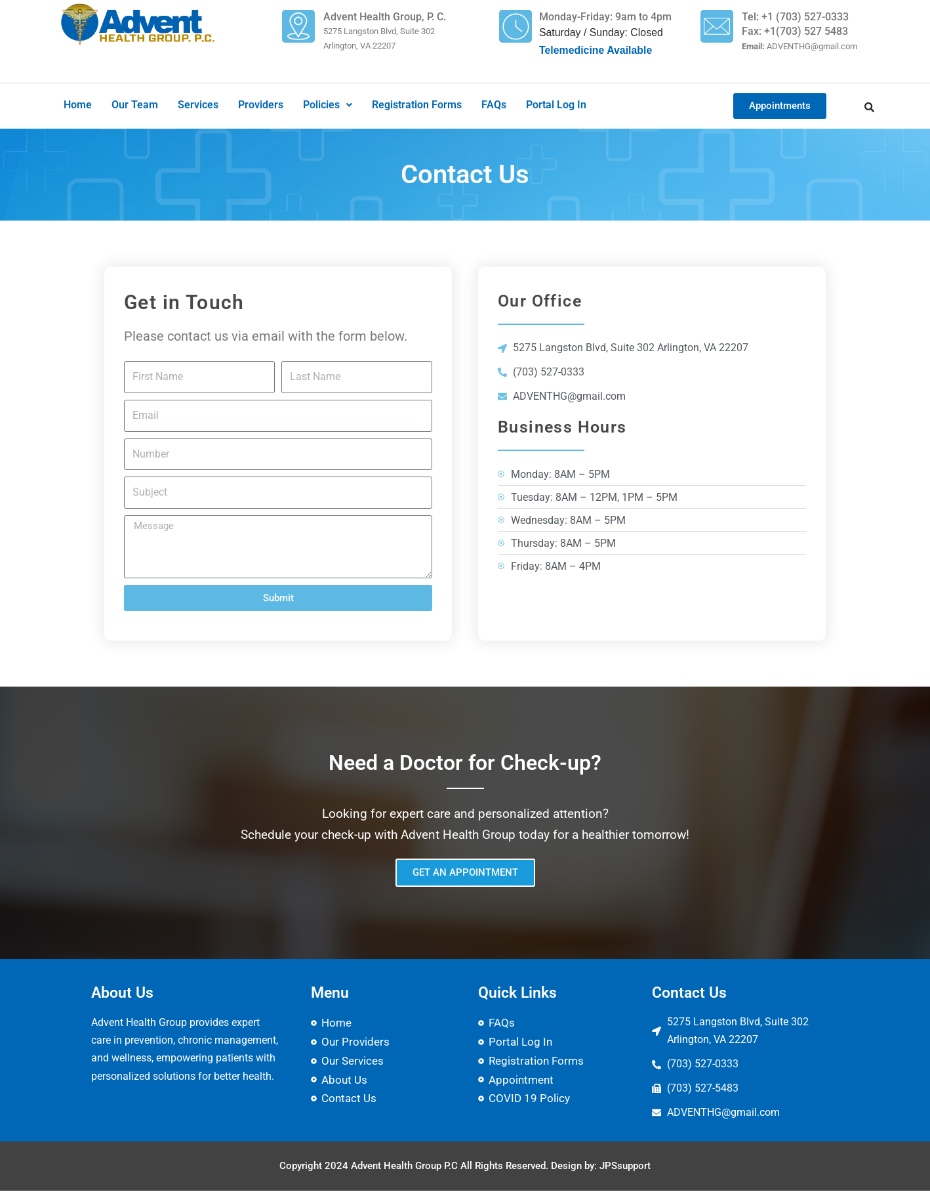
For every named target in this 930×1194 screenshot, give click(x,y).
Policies (327, 105)
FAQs (493, 105)
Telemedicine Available (596, 51)
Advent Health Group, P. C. (384, 17)
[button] (327, 106)
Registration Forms (417, 105)
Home (78, 105)
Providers (260, 105)
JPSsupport (625, 1169)
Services (198, 105)
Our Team (134, 105)
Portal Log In (556, 105)
